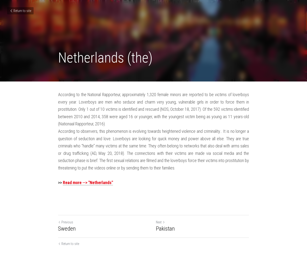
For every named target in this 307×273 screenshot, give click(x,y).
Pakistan (165, 228)
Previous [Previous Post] (65, 222)
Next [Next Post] (160, 222)
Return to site (20, 11)
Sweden (67, 228)
